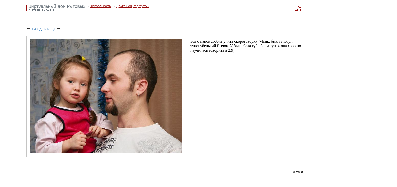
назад (37, 28)
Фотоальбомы (100, 6)
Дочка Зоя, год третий (132, 6)
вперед (49, 28)
